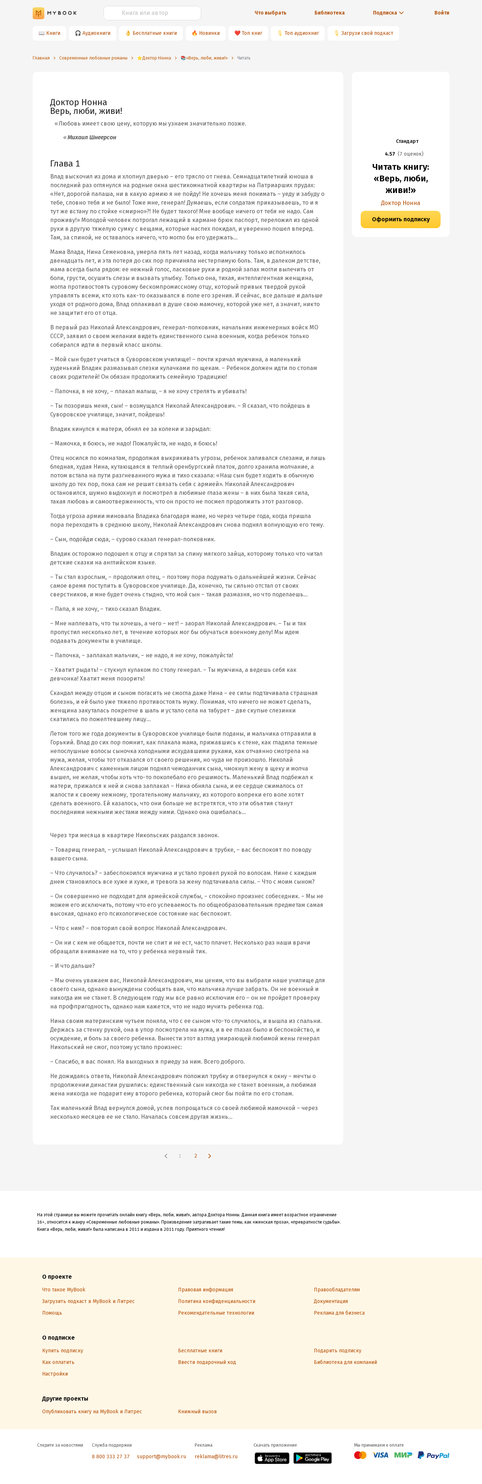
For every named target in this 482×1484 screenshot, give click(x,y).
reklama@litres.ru (216, 1457)
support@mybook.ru (161, 1457)
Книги (53, 33)
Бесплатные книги (155, 33)
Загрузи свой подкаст (367, 33)
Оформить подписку (401, 219)
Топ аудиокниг (302, 33)
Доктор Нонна (400, 203)
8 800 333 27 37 (111, 1457)
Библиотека (330, 13)
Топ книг (252, 33)
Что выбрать (271, 13)
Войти (441, 13)
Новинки (209, 33)
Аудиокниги (96, 33)
